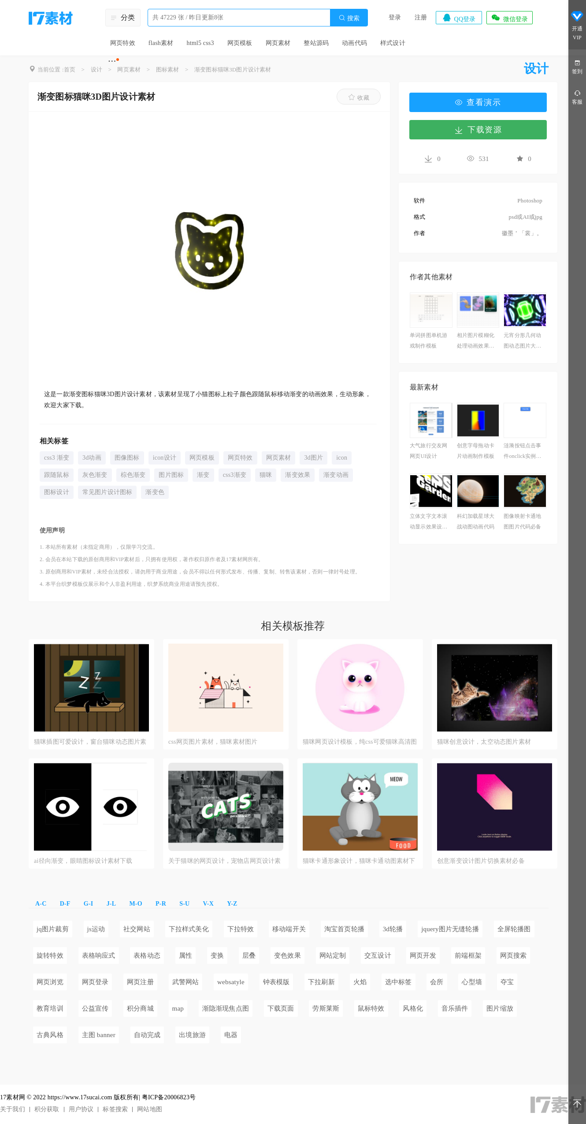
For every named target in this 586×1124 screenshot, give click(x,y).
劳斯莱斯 (325, 1008)
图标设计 (56, 492)
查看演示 (478, 102)
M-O (135, 903)
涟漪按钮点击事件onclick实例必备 (522, 451)
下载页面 (280, 1008)
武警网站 (185, 981)
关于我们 (12, 1109)
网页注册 (140, 981)
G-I (88, 903)
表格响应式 (98, 955)
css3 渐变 (56, 457)
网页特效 (122, 43)
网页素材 (278, 43)
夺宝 (507, 981)
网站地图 (149, 1109)
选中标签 (398, 981)
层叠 (249, 955)
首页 (69, 69)
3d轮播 (393, 929)
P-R (161, 903)
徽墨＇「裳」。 (522, 233)
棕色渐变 (133, 475)
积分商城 (140, 1008)
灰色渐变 (95, 475)
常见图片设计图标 (107, 492)
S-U (184, 903)
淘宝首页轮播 (344, 929)
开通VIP (577, 26)
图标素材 (167, 69)
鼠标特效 (371, 1008)
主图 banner (98, 1034)
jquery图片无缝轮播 (450, 929)
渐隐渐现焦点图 (225, 1008)
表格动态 (147, 955)
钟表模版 (276, 981)
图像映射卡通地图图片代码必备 (522, 521)
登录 (395, 17)
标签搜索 (115, 1109)
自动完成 (147, 1034)
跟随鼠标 (56, 475)
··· (112, 61)
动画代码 (354, 43)
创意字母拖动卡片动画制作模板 (475, 450)
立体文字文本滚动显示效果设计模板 (428, 522)
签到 (577, 66)
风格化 (413, 1008)
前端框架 (468, 955)
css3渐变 (234, 475)
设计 (96, 69)
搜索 (349, 18)
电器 (230, 1034)
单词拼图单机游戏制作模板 (428, 340)
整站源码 (316, 43)
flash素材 (161, 43)
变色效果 (287, 955)
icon (341, 457)
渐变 (203, 475)
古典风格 (50, 1034)
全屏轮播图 (514, 929)
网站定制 (332, 955)
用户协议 (81, 1109)
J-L (111, 903)
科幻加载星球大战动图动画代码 (475, 521)
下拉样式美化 (189, 929)
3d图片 (313, 457)
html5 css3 (200, 43)
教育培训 (50, 1008)
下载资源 (478, 129)
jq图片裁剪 (53, 929)
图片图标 (171, 475)
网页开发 (423, 955)
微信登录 (509, 17)
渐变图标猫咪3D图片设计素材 (232, 69)
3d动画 (91, 457)
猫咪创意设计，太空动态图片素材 (484, 741)
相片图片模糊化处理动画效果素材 (475, 341)
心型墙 (472, 981)
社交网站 (136, 929)
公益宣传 (95, 1008)
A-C (40, 903)
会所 (436, 981)
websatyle (231, 981)
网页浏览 (50, 981)
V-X (208, 903)
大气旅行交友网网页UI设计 (428, 450)
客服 (577, 97)
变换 (217, 955)
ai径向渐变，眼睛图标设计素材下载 (83, 861)
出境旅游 (192, 1034)
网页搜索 (513, 955)
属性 (185, 955)
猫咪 (266, 475)
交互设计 (377, 955)
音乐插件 (454, 1008)
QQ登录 (458, 17)
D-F (65, 903)
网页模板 (239, 43)
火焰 (360, 981)
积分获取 (46, 1109)
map (178, 1008)
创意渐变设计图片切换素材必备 (481, 861)
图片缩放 (499, 1008)
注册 (421, 17)
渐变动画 (336, 475)
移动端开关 (289, 929)
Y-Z (232, 903)
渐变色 (154, 492)
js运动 (96, 929)
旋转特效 (50, 955)
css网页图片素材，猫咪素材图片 (212, 741)
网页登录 (95, 981)
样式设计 (392, 43)
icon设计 (164, 457)
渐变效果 (297, 475)
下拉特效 (240, 929)
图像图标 (127, 457)
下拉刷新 (321, 981)
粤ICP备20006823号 (169, 1097)
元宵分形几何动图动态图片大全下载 (522, 341)
